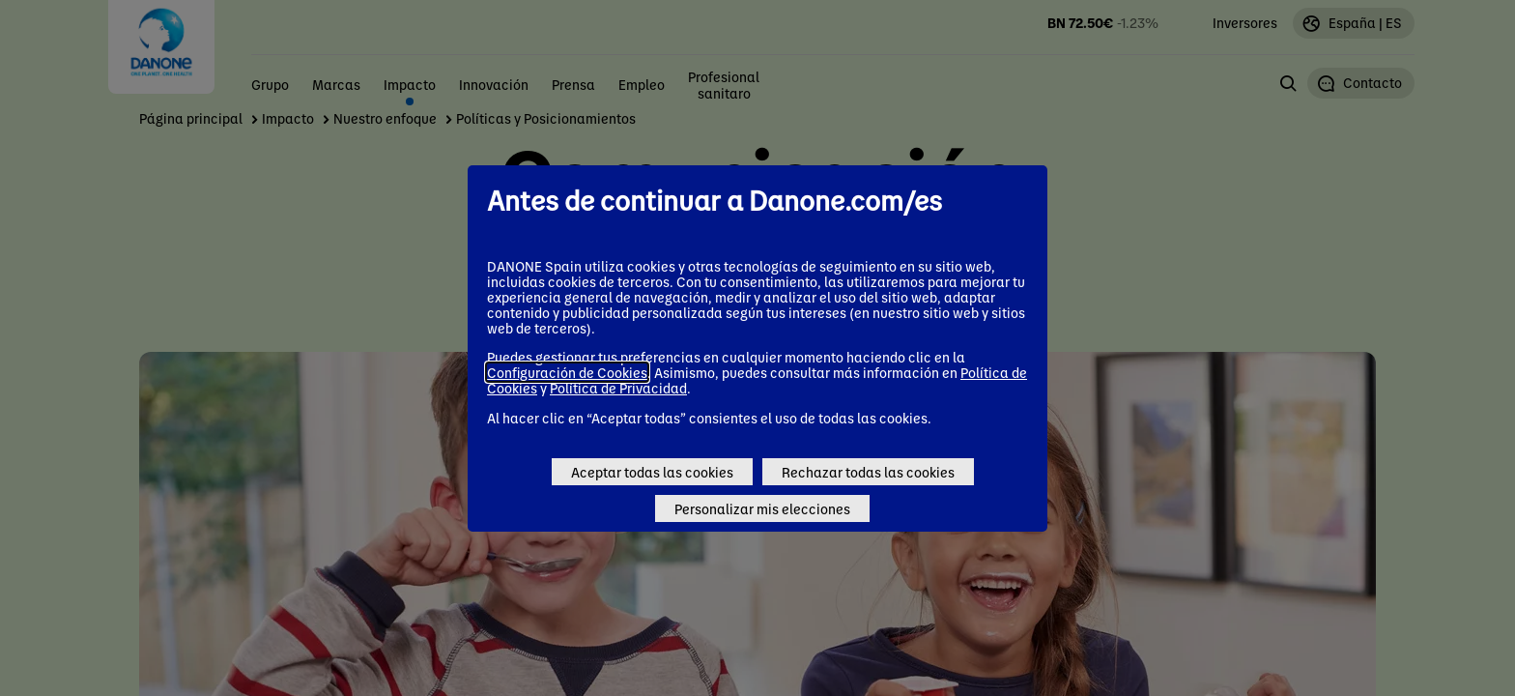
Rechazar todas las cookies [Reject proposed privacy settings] (868, 471)
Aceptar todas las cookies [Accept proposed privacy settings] (652, 471)
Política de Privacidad (618, 387)
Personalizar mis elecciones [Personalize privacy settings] (762, 508)
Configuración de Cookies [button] (567, 372)
